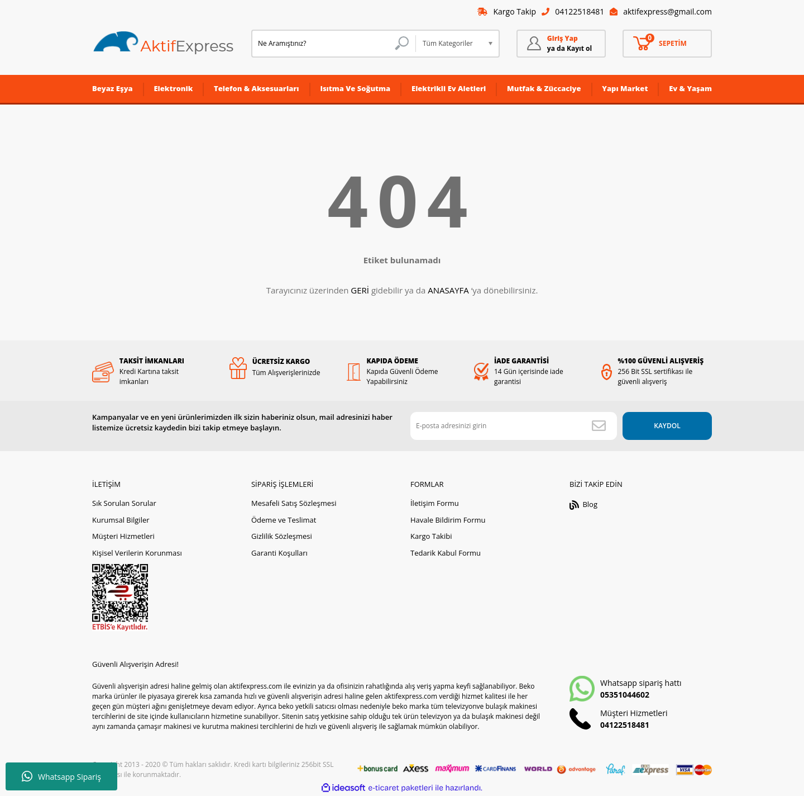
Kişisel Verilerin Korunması (137, 553)
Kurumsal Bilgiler (121, 520)
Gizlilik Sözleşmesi (281, 536)
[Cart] (667, 43)
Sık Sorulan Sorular (124, 503)
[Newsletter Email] (513, 426)
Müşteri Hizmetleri (123, 536)
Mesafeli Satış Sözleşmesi (294, 503)
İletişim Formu (434, 503)
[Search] (333, 44)
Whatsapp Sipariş (61, 776)
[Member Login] (561, 43)
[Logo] (163, 43)
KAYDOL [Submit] (667, 425)
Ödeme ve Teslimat (283, 520)
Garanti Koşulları (279, 553)
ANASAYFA (448, 290)
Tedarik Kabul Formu (445, 553)
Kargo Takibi (431, 536)
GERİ (360, 290)
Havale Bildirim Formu (448, 520)
